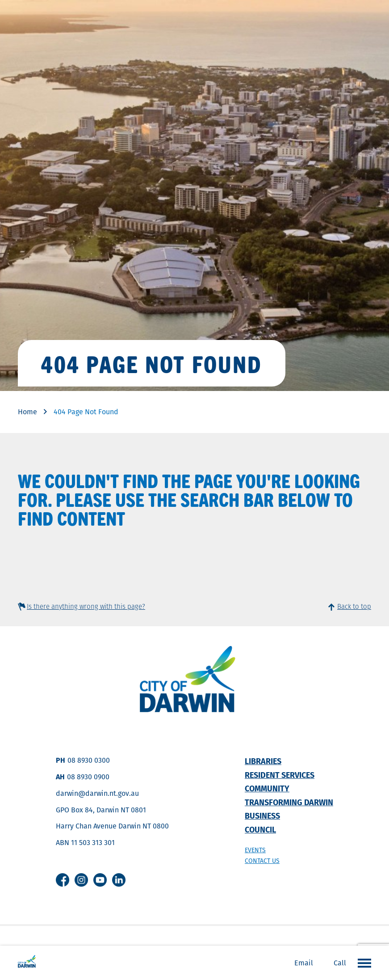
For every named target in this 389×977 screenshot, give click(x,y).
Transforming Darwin (289, 802)
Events (255, 849)
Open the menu (362, 962)
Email (303, 963)
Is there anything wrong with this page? (86, 606)
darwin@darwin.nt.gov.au (97, 793)
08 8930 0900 (88, 777)
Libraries (263, 761)
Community (267, 788)
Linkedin (118, 880)
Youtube (100, 880)
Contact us (262, 860)
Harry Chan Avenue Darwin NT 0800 (112, 826)
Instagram (81, 880)
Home (27, 412)
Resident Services (279, 775)
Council (260, 829)
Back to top (354, 606)
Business (262, 815)
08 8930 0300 (88, 760)
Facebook (62, 880)
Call (340, 963)
